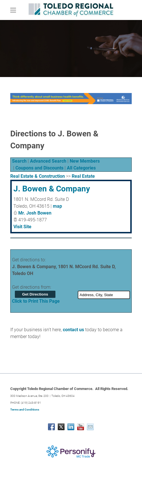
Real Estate (83, 176)
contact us (73, 329)
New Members (85, 161)
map (57, 206)
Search (19, 161)
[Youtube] (80, 426)
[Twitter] (61, 426)
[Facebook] (51, 426)
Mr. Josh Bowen (34, 213)
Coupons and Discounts (39, 168)
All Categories (81, 168)
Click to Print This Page (36, 301)
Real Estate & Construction (37, 176)
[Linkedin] (70, 426)
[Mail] (90, 426)
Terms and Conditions (24, 409)
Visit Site (22, 226)
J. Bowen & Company (51, 188)
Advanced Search (48, 161)
